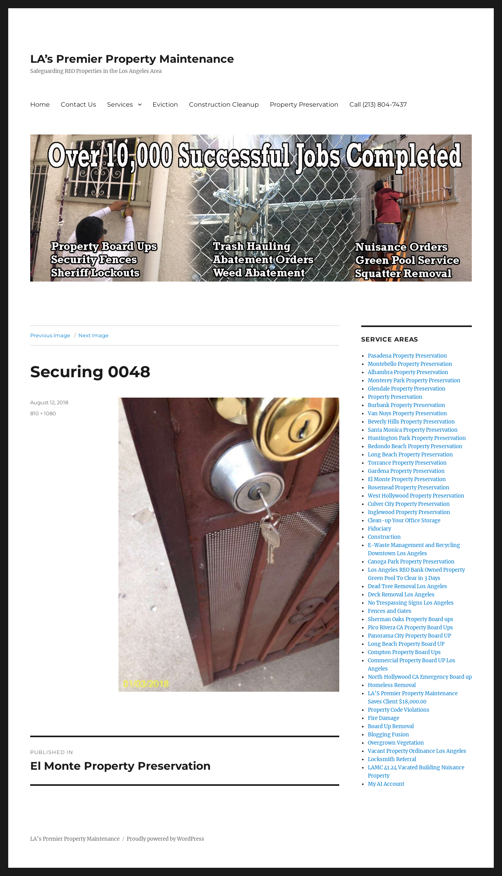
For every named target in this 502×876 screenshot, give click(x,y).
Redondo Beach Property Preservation (415, 446)
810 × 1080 (43, 413)
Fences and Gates (389, 611)
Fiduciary (379, 528)
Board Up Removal (391, 726)
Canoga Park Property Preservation (411, 561)
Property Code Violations (398, 710)
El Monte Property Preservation (407, 479)
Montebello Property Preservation (410, 364)
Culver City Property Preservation (409, 504)
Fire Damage (383, 718)
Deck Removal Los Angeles (401, 594)
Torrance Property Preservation (407, 463)
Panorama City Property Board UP (409, 635)
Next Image (93, 335)
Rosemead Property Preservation (408, 487)
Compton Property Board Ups (404, 652)
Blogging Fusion (388, 734)
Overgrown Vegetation (396, 743)
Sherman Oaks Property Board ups (410, 619)
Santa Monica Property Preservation (413, 430)
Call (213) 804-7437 (378, 104)
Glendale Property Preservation (407, 388)
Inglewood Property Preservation (409, 512)
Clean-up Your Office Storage (404, 520)
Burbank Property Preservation (406, 405)
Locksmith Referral (392, 759)
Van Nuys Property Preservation (407, 413)
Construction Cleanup (224, 104)
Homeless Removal (392, 685)
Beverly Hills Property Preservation (411, 421)
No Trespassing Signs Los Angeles (411, 603)
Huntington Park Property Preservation (417, 438)
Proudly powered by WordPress (165, 839)
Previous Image (50, 335)
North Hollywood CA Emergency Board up (420, 677)
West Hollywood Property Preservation (416, 496)
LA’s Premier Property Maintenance (132, 58)
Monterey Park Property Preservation (414, 380)
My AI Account (386, 784)
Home (40, 104)
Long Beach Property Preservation (410, 454)
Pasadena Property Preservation (407, 356)
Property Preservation (304, 104)
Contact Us (78, 104)
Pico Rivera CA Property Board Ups (410, 627)
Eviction (165, 104)
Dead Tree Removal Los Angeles (407, 586)
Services (120, 104)
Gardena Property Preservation (406, 471)
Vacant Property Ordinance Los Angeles (417, 751)
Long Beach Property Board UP (406, 644)
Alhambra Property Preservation (408, 372)
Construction (384, 537)
